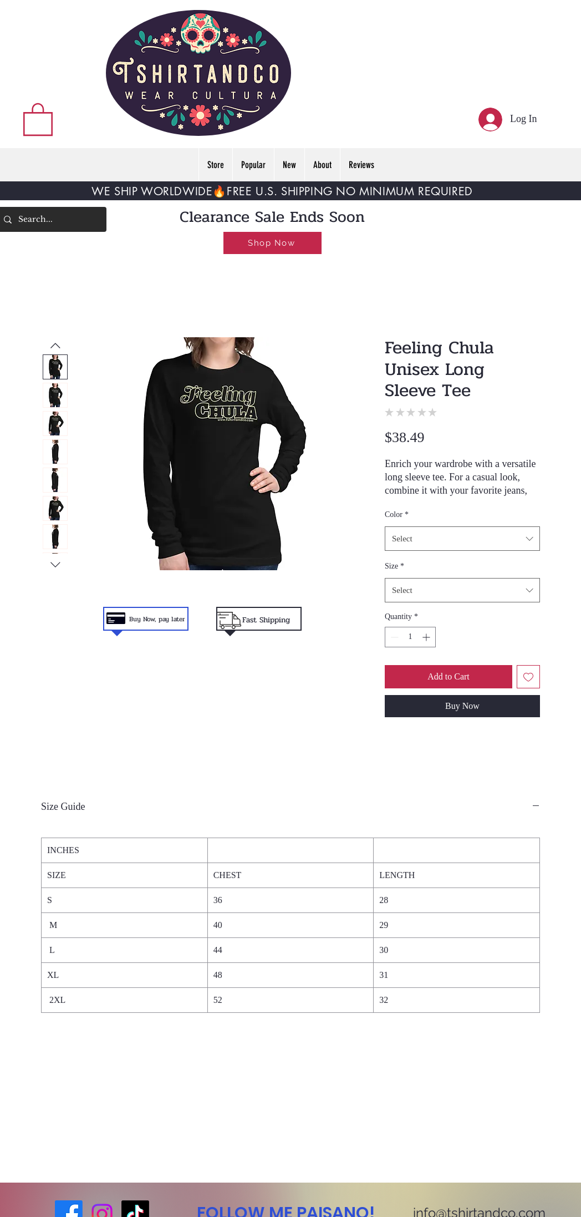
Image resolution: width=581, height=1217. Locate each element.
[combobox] (462, 538)
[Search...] (50, 219)
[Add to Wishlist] (528, 676)
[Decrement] (393, 637)
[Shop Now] (272, 243)
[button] (38, 118)
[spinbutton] (410, 637)
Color (397, 514)
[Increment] (427, 637)
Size (394, 566)
